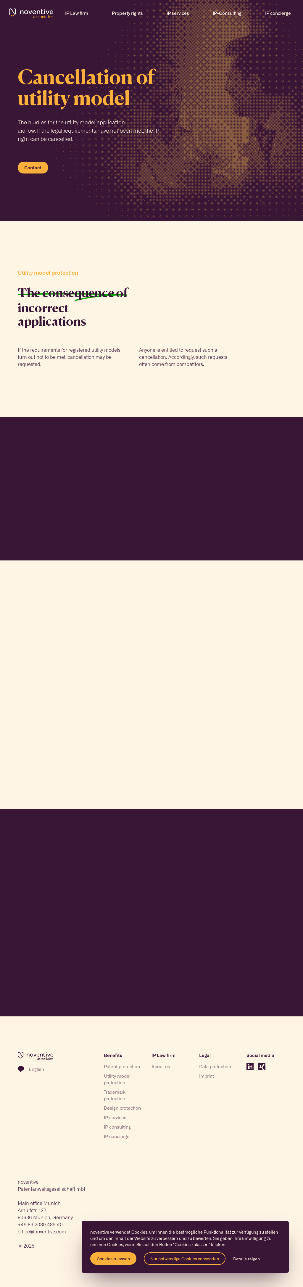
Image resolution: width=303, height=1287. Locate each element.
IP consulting (117, 1126)
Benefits (113, 1055)
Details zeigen (246, 1258)
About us (161, 1066)
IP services (115, 1117)
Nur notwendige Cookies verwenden (184, 1258)
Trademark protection (114, 1095)
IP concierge (117, 1136)
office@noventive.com (42, 1231)
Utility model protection (117, 1079)
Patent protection (122, 1066)
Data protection (215, 1066)
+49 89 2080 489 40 (40, 1224)
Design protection (122, 1108)
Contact (33, 167)
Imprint (206, 1076)
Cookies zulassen (113, 1258)
